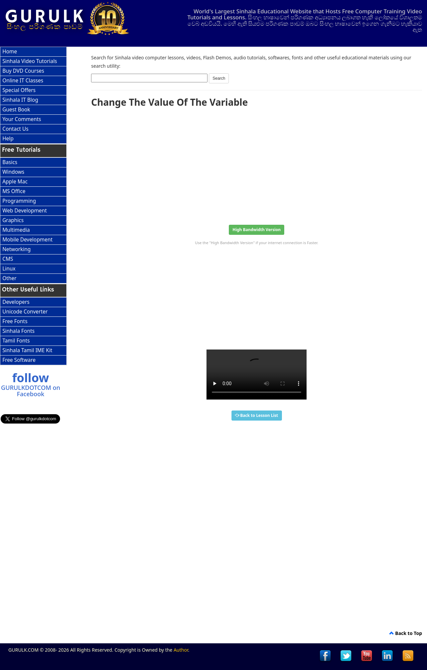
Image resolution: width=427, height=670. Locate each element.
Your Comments (21, 119)
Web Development (24, 210)
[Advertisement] (256, 164)
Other (9, 278)
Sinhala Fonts (18, 330)
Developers (15, 301)
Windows (13, 171)
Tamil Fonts (16, 340)
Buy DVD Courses (23, 70)
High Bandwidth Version (257, 229)
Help (8, 138)
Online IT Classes (22, 80)
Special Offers (19, 90)
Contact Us (15, 128)
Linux (8, 268)
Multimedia (16, 229)
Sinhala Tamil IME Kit (27, 350)
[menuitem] (33, 52)
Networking (16, 249)
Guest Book (16, 109)
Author (180, 650)
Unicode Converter (25, 311)
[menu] (33, 95)
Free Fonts (14, 321)
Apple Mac (14, 181)
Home (9, 51)
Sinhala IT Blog (20, 99)
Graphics (13, 220)
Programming (19, 200)
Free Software (18, 360)
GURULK (45, 17)
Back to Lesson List (256, 415)
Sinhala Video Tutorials (29, 61)
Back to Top (405, 633)
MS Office (13, 191)
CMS (7, 258)
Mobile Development (27, 239)
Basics (9, 162)
